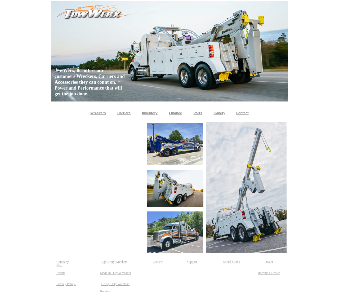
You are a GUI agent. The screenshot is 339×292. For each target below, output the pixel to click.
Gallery (219, 113)
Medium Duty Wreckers (115, 273)
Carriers (158, 262)
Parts (198, 113)
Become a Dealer (269, 273)
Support (192, 262)
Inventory (150, 113)
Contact (242, 113)
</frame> (99, 188)
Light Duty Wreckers (114, 262)
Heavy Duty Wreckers (115, 284)
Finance (175, 113)
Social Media (232, 262)
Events (60, 273)
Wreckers (98, 113)
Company (62, 262)
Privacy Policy (66, 284)
